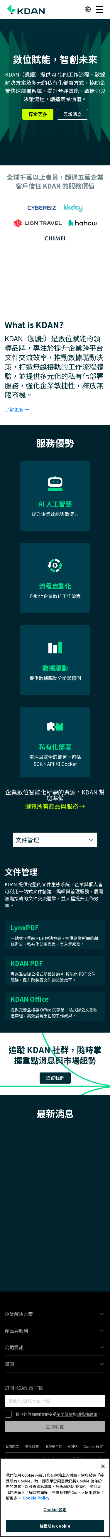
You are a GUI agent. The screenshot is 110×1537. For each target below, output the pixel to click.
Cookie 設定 (93, 1446)
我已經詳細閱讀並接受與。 (58, 1414)
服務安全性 (53, 1446)
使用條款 (64, 1414)
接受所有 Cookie (55, 1526)
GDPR (73, 1446)
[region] (55, 1497)
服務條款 (12, 1446)
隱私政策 (32, 1446)
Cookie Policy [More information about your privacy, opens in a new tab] (36, 1498)
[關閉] (103, 1466)
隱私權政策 (87, 1414)
